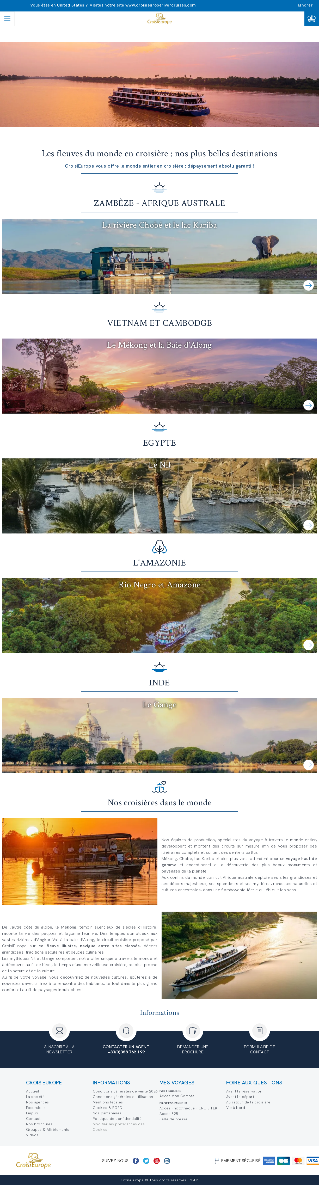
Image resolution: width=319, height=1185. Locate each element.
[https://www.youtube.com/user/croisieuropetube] (157, 1161)
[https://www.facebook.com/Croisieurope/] (136, 1161)
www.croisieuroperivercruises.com (160, 5)
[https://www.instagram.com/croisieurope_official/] (167, 1161)
